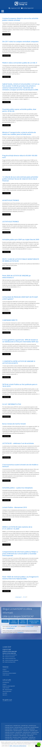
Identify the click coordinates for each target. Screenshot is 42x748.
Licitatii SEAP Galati (8, 737)
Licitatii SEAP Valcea (22, 735)
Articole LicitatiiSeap (14, 621)
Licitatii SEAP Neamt (8, 729)
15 (23, 597)
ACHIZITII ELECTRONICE (10, 200)
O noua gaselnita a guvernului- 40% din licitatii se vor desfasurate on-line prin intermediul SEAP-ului (20, 341)
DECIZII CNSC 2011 (22, 621)
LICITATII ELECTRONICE (10, 222)
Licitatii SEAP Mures (23, 739)
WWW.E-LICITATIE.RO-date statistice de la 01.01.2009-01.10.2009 (17, 528)
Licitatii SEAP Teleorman (9, 727)
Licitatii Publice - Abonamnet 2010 (14, 507)
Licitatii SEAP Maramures (23, 729)
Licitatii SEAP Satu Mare (18, 727)
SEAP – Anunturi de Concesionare (9, 656)
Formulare (5, 621)
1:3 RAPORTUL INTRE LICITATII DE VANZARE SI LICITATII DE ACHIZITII (18, 362)
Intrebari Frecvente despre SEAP (34, 621)
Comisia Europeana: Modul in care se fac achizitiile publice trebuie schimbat (20, 19)
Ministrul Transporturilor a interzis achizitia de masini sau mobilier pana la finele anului (19, 133)
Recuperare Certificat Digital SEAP (9, 686)
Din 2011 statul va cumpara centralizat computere (20, 41)
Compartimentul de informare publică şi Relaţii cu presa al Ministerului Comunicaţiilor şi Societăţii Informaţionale (20, 553)
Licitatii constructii (6, 674)
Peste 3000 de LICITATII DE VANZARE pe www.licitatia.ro (16, 276)
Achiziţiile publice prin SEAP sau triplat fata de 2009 (20, 239)
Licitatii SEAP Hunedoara (17, 730)
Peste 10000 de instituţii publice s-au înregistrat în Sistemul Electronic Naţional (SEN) (20, 578)
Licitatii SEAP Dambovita (9, 734)
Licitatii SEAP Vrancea (9, 725)
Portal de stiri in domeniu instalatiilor (9, 673)
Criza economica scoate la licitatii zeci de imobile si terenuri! (20, 465)
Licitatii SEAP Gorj (26, 730)
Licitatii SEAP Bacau (33, 734)
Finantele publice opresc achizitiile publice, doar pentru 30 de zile (19, 110)
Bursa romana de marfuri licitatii (14, 424)
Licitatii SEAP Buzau (17, 734)
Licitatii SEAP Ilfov (32, 729)
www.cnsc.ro (5, 694)
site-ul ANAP (5, 693)
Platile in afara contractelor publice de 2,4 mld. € (19, 63)
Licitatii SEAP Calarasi (26, 734)
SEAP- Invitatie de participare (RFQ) (9, 662)
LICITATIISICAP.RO (6, 671)
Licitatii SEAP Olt (15, 729)
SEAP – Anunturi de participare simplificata (10, 660)
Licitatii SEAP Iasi (16, 739)
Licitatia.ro (4, 669)
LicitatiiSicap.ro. (10, 629)
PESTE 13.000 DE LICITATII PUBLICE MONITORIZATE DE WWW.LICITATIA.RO (20, 260)
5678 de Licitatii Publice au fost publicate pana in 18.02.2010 (19, 385)
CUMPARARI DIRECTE (9, 320)
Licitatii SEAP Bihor (24, 737)
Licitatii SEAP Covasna (34, 730)
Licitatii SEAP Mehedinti (34, 727)
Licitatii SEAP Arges (8, 735)
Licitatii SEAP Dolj (15, 735)
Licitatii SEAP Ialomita (9, 730)
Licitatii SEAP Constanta (16, 737)
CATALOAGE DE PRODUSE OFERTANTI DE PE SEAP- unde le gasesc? (20, 298)
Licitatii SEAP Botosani (27, 732)
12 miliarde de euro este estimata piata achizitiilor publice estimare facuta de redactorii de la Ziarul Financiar (20, 179)
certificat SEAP (29, 628)
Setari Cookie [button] (31, 745)
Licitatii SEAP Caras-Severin (10, 732)
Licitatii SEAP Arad (32, 737)
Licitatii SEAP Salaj (26, 727)
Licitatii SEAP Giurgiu (35, 732)
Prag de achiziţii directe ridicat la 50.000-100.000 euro (19, 156)
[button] (39, 744)
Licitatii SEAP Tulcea (16, 725)
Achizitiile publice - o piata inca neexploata (17, 488)
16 (25, 597)
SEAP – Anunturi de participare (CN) (9, 658)
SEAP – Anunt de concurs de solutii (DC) (10, 654)
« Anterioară (18, 597)
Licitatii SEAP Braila (18, 732)
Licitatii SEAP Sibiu (30, 735)
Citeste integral (6, 34)
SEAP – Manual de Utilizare (7, 689)
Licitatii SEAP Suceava (32, 725)
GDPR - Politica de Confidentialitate (17, 745)
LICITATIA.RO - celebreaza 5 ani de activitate (18, 443)
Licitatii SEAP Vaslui (24, 725)
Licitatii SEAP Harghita (9, 739)
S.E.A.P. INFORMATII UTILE (11, 404)
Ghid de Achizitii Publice (7, 691)
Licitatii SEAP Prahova (31, 739)
